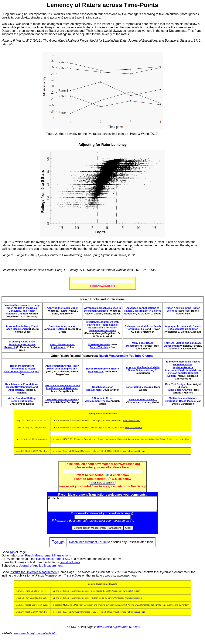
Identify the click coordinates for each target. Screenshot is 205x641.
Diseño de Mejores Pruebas (62, 399)
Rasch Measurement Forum (88, 544)
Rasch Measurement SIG (53, 561)
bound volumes (70, 565)
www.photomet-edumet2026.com (150, 439)
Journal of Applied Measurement (40, 568)
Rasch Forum (144, 523)
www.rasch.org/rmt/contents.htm (35, 636)
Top (12, 554)
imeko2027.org (138, 451)
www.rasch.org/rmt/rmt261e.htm (118, 629)
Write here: (102, 505)
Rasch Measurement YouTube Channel (126, 355)
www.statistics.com (131, 420)
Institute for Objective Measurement (34, 575)
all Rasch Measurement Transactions (46, 558)
